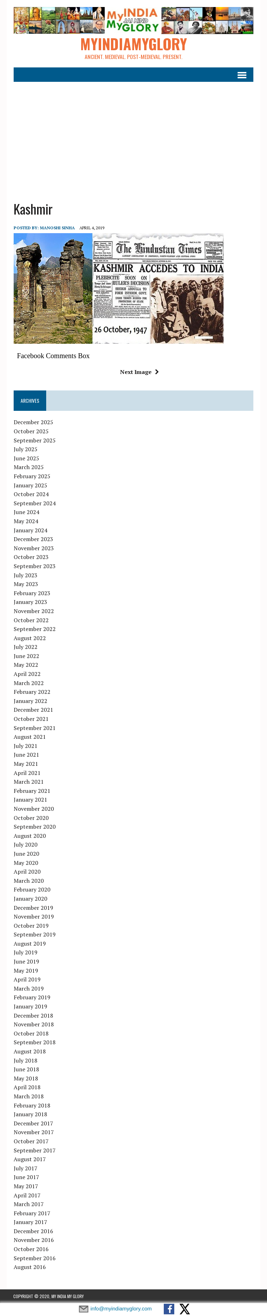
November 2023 (33, 548)
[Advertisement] (133, 137)
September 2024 (34, 503)
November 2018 (33, 1024)
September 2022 (34, 629)
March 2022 (28, 683)
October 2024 (30, 494)
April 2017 (26, 1195)
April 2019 (26, 980)
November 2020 (33, 809)
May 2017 (25, 1186)
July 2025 (25, 449)
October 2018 (30, 1033)
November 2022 (33, 611)
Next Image (139, 372)
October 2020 (30, 818)
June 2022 (26, 656)
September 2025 (34, 440)
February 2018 (31, 1105)
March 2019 (28, 988)
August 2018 (29, 1051)
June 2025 (26, 458)
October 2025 (30, 431)
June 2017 (26, 1177)
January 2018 (30, 1114)
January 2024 (30, 530)
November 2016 (33, 1240)
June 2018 (26, 1069)
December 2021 (33, 710)
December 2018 (33, 1015)
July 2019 (25, 952)
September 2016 (34, 1258)
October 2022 (30, 620)
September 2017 (34, 1150)
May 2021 (25, 764)
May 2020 (25, 863)
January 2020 (30, 898)
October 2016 (30, 1249)
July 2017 (25, 1168)
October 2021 (30, 719)
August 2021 (29, 737)
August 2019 (29, 943)
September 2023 (34, 566)
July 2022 (25, 647)
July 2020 (25, 845)
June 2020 (26, 853)
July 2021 (25, 746)
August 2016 (29, 1267)
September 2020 (34, 827)
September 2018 (34, 1042)
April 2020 (26, 871)
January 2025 (30, 485)
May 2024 (25, 521)
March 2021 (28, 782)
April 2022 (26, 674)
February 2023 (31, 593)
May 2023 (25, 584)
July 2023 (25, 575)
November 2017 (33, 1132)
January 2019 (30, 1006)
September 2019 (34, 935)
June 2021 (26, 755)
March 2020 (28, 881)
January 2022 (30, 701)
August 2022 (29, 638)
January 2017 (30, 1222)
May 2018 (25, 1078)
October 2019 (30, 925)
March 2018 (28, 1096)
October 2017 (30, 1141)
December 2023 (33, 539)
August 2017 (29, 1159)
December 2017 (33, 1123)
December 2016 (33, 1231)
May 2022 (25, 665)
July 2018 (25, 1060)
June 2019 (26, 961)
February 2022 (31, 692)
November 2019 (33, 916)
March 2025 (28, 467)
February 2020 (31, 890)
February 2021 (31, 791)
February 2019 (31, 997)
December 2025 (33, 422)
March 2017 (28, 1204)
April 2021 (26, 773)
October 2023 (30, 557)
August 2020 (29, 836)
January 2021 (30, 800)
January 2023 (30, 602)
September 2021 (34, 728)
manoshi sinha (57, 228)
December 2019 (33, 908)
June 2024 (26, 512)
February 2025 (31, 476)
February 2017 (31, 1213)
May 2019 (25, 970)
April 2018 (26, 1087)
